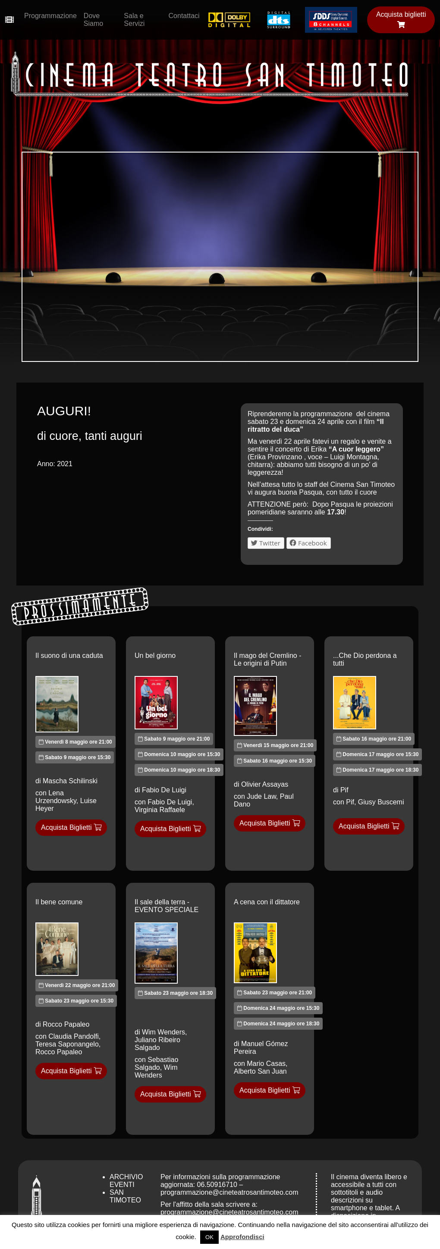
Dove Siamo (93, 19)
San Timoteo (125, 1196)
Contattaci (184, 15)
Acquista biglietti (401, 19)
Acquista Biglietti (71, 827)
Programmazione (50, 15)
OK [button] (209, 1237)
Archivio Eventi (126, 1180)
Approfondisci (242, 1236)
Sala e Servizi (134, 19)
